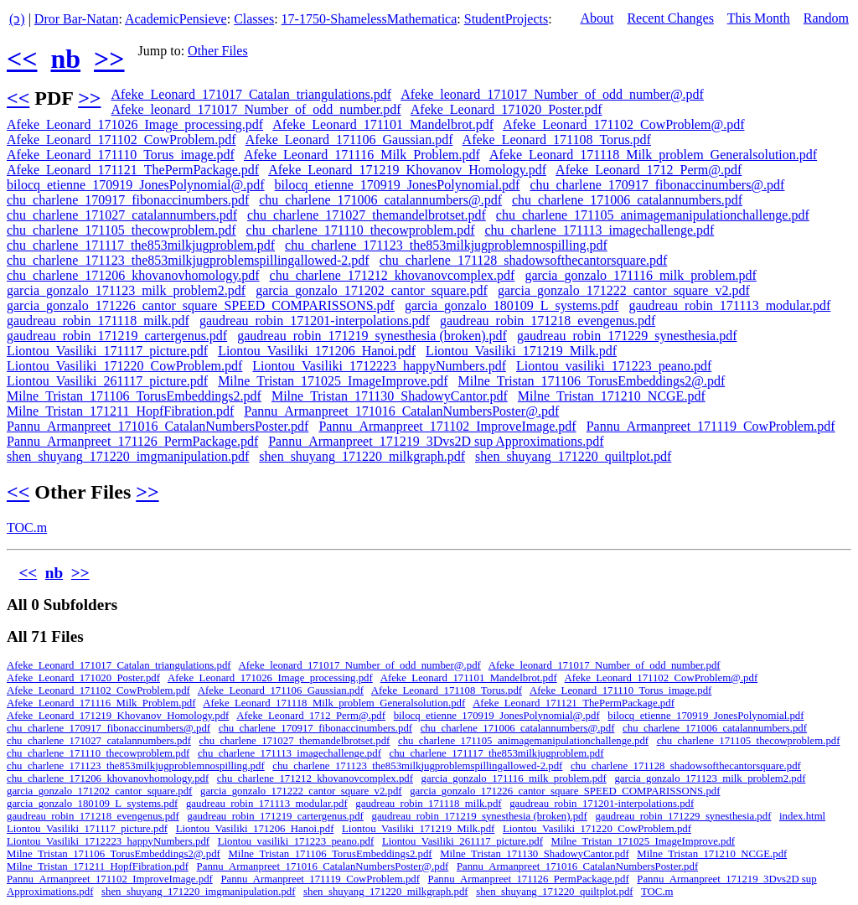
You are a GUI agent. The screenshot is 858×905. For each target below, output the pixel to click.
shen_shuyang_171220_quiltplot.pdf (573, 456)
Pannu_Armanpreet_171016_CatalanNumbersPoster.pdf (157, 426)
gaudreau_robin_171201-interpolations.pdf (314, 320)
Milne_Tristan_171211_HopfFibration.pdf (120, 411)
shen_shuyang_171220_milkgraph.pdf (362, 456)
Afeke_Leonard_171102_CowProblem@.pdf (623, 124)
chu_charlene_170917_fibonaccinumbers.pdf (128, 200)
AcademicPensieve (176, 19)
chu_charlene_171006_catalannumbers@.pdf (380, 200)
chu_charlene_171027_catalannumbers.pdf (122, 215)
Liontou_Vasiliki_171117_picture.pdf (107, 351)
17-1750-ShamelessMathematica (369, 19)
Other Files (218, 51)
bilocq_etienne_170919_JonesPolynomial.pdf (397, 185)
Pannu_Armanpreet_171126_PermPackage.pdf (132, 441)
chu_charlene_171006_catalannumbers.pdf (627, 200)
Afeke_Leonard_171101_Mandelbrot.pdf (383, 124)
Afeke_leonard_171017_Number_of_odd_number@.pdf (552, 94)
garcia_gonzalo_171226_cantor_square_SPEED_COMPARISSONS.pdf (201, 305)
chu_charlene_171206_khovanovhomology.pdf (133, 275)
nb (65, 59)
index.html (802, 816)
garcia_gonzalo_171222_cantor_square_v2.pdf (624, 290)
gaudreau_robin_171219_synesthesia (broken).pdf (372, 335)
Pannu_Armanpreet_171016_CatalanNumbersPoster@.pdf (401, 411)
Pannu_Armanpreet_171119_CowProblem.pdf (711, 426)
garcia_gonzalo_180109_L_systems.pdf (512, 305)
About (596, 18)
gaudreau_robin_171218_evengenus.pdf (547, 320)
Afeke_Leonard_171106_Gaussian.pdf (349, 139)
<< (22, 59)
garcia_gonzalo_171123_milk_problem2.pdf (126, 290)
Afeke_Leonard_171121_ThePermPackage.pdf (133, 170)
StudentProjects (506, 19)
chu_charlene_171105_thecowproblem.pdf (121, 230)
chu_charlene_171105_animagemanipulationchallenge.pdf (652, 215)
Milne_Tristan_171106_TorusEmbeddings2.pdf (134, 396)
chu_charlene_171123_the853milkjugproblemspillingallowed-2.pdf (188, 260)
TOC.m (27, 527)
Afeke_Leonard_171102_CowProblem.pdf (121, 139)
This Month (758, 18)
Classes (254, 19)
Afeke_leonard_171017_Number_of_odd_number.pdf (256, 109)
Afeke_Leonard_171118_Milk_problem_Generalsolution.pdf (653, 154)
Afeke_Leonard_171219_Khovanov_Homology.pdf (407, 170)
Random (826, 18)
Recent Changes (670, 18)
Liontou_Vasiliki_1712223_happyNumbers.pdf (379, 366)
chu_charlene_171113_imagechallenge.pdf (600, 230)
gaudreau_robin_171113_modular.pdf (729, 305)
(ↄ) (17, 19)
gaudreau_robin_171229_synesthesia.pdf (627, 335)
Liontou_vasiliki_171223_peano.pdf (613, 366)
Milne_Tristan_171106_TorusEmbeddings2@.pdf (592, 381)
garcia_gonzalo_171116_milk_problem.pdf (641, 275)
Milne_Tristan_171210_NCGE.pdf (612, 396)
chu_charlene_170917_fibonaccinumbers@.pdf (657, 185)
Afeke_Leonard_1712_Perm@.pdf (649, 170)
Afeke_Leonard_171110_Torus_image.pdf (121, 154)
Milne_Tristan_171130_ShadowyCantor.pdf (389, 396)
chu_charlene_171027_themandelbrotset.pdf (366, 215)
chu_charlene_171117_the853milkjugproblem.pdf (141, 245)
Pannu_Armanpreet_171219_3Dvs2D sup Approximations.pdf (435, 441)
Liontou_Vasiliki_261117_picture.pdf (107, 381)
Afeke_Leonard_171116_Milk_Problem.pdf (362, 154)
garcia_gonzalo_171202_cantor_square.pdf (372, 290)
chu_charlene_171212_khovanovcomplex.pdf (392, 275)
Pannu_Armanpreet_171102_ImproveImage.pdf (447, 426)
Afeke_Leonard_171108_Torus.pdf (557, 139)
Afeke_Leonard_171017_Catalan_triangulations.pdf (251, 94)
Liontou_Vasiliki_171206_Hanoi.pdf (317, 351)
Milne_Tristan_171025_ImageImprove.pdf (332, 381)
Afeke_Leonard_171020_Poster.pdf (506, 109)
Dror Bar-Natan (76, 19)
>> (109, 59)
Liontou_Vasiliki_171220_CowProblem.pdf (124, 366)
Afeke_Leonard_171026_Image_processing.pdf (135, 124)
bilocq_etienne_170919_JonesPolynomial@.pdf (136, 185)
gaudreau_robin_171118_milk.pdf (98, 320)
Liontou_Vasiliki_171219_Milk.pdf (521, 351)
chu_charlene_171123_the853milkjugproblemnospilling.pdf (446, 245)
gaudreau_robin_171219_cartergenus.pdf (117, 335)
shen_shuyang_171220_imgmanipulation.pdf (128, 456)
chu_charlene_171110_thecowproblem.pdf (360, 230)
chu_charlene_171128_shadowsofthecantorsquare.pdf (524, 260)
